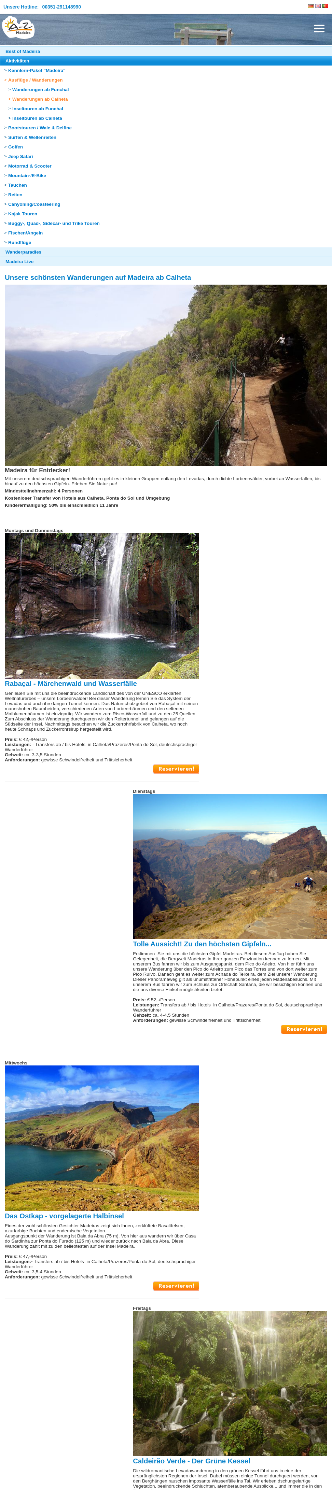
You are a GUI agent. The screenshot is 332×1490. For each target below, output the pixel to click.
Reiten (15, 194)
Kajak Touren (22, 213)
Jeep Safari (20, 156)
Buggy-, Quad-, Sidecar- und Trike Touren (54, 223)
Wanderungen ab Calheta (40, 99)
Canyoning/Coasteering (34, 204)
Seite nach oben (145, 1456)
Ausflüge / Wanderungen (35, 80)
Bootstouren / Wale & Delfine (40, 127)
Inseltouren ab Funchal (37, 108)
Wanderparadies (23, 252)
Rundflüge (19, 242)
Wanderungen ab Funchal (40, 89)
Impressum (14, 1480)
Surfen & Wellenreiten (32, 137)
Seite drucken (189, 1456)
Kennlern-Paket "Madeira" (37, 70)
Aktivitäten (17, 60)
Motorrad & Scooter (30, 166)
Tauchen (17, 185)
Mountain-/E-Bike (27, 175)
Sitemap (39, 1480)
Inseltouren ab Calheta (37, 118)
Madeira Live (19, 261)
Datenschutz (66, 1480)
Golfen (15, 146)
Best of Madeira (22, 51)
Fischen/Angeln (25, 232)
